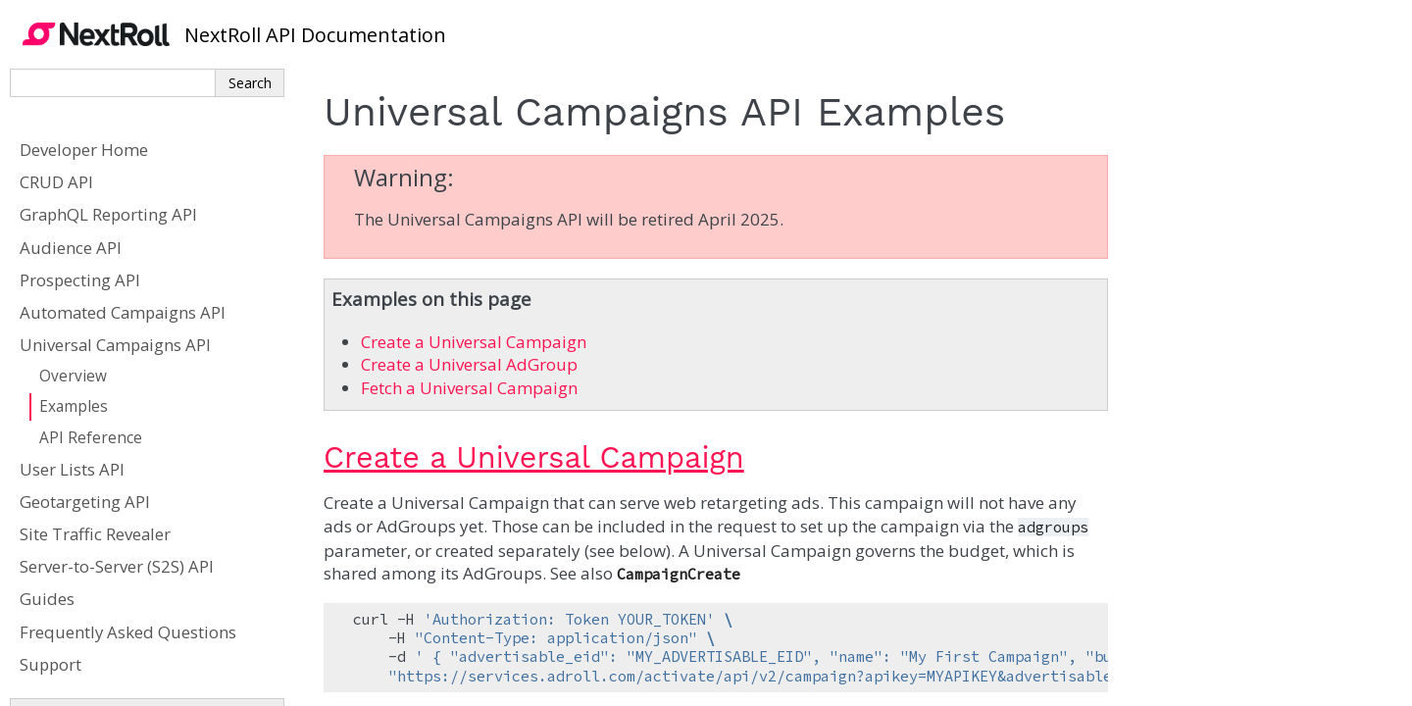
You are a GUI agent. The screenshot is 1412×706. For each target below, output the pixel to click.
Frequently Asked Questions (128, 632)
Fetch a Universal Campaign (469, 388)
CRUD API (56, 182)
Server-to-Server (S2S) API (117, 566)
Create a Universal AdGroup (469, 364)
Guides (47, 598)
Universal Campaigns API (115, 344)
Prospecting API (80, 280)
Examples (73, 406)
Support (50, 664)
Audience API (71, 247)
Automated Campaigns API (123, 312)
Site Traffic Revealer (95, 534)
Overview (73, 376)
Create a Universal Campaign (473, 341)
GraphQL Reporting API (108, 214)
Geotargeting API (85, 501)
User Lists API (72, 469)
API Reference (90, 438)
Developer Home (84, 149)
